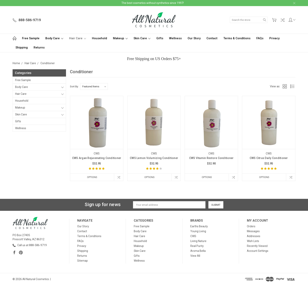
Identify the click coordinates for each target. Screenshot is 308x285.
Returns (39, 47)
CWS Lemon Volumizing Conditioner (154, 158)
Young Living (198, 231)
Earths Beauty (199, 226)
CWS (193, 236)
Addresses (253, 236)
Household (99, 38)
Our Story (194, 38)
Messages (253, 231)
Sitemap (82, 260)
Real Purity (197, 246)
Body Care (54, 38)
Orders (251, 226)
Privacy (274, 38)
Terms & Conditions (236, 38)
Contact (211, 38)
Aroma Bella (198, 250)
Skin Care (142, 38)
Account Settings (257, 250)
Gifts (159, 38)
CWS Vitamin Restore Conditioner (211, 158)
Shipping (22, 47)
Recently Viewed (257, 246)
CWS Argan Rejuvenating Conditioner (96, 158)
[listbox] (94, 86)
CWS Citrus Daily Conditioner (269, 158)
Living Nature (198, 241)
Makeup (120, 38)
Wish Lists (253, 241)
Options (92, 177)
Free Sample (30, 38)
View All (195, 255)
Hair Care (77, 38)
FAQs (259, 38)
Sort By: (74, 86)
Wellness (175, 38)
